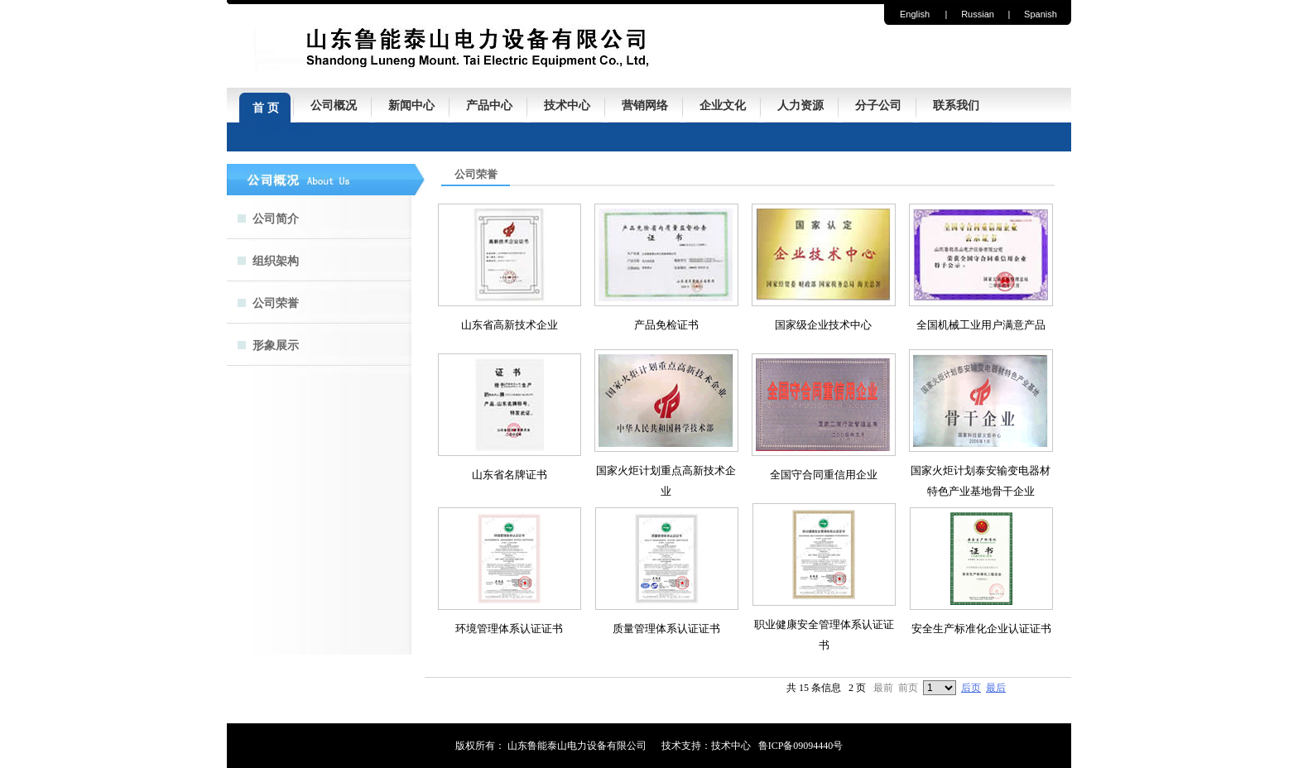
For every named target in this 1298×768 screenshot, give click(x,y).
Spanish (1040, 14)
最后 (996, 688)
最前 (883, 688)
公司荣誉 (275, 303)
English (915, 14)
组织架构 (275, 261)
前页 (908, 688)
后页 (971, 688)
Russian (977, 14)
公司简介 (275, 219)
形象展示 (275, 345)
